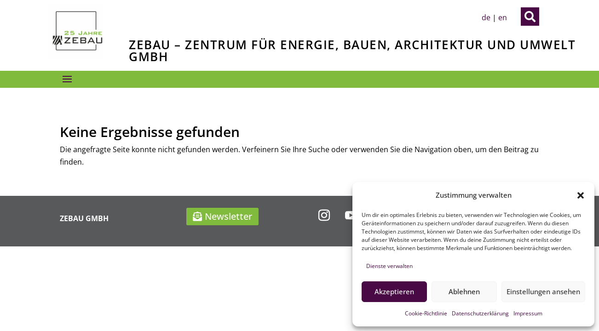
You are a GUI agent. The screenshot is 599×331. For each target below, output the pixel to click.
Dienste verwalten (389, 266)
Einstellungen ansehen (543, 291)
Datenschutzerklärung (480, 313)
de (486, 17)
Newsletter (228, 216)
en (502, 17)
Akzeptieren (394, 291)
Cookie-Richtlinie (426, 313)
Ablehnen (464, 291)
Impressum (527, 313)
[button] (580, 195)
